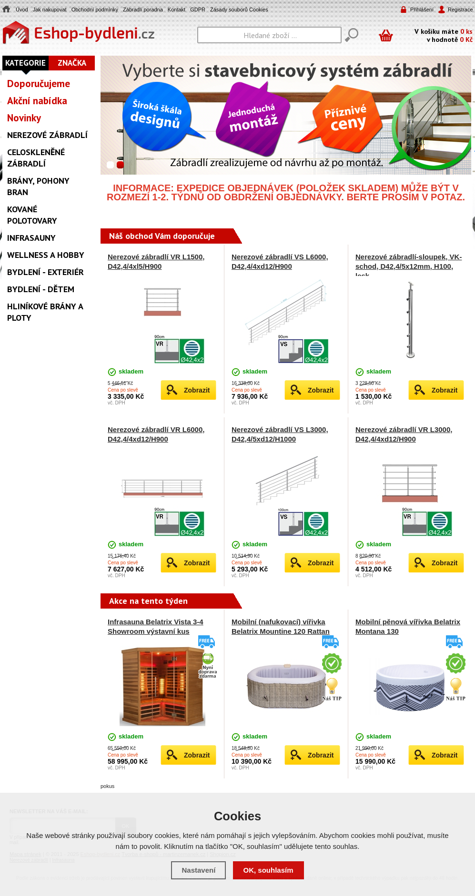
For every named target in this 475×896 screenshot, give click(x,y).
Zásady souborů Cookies (239, 9)
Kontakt (176, 9)
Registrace (460, 9)
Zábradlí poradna (143, 9)
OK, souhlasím (268, 870)
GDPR (197, 9)
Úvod (22, 9)
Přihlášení (422, 9)
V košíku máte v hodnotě (443, 35)
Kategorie (25, 63)
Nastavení (198, 870)
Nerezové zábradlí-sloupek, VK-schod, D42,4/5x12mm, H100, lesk (408, 266)
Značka (72, 63)
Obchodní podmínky (94, 9)
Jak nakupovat (50, 9)
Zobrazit (197, 390)
